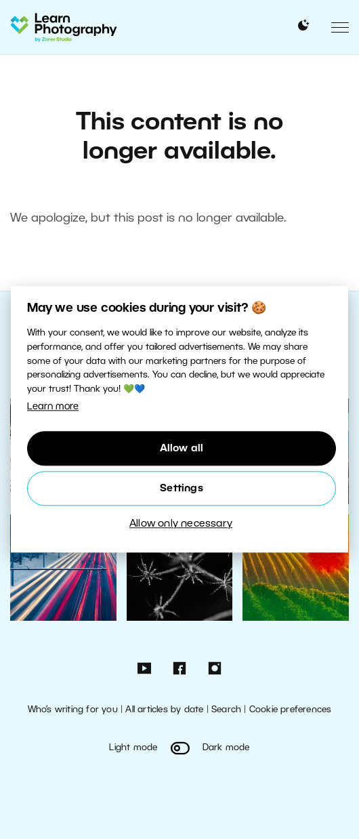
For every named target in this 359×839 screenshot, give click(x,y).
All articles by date (164, 710)
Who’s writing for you (73, 710)
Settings (181, 488)
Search (226, 710)
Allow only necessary (180, 524)
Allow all (182, 448)
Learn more (53, 407)
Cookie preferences (290, 710)
